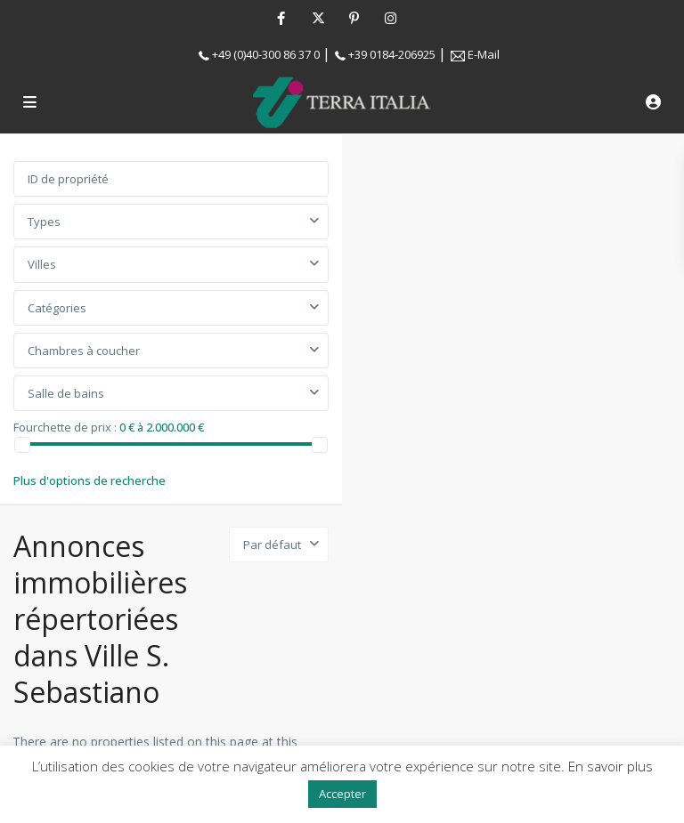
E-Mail (484, 54)
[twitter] (317, 18)
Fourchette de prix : (65, 426)
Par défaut (272, 545)
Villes (42, 264)
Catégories (57, 308)
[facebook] (281, 18)
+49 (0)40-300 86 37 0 (266, 54)
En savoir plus (610, 766)
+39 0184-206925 (392, 54)
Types (44, 222)
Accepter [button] (342, 794)
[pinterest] (354, 18)
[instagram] (390, 18)
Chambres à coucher (84, 351)
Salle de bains (66, 393)
